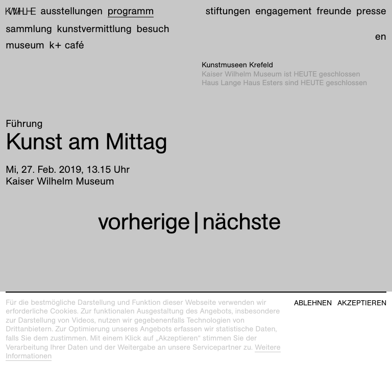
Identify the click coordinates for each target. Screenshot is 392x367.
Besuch (152, 29)
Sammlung (29, 29)
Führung (24, 124)
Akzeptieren (361, 303)
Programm (131, 11)
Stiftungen (228, 11)
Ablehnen (313, 303)
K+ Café (67, 45)
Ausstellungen (72, 11)
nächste (241, 221)
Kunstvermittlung (94, 29)
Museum (25, 45)
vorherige (144, 221)
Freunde (333, 11)
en (380, 37)
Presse (371, 11)
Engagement (283, 11)
